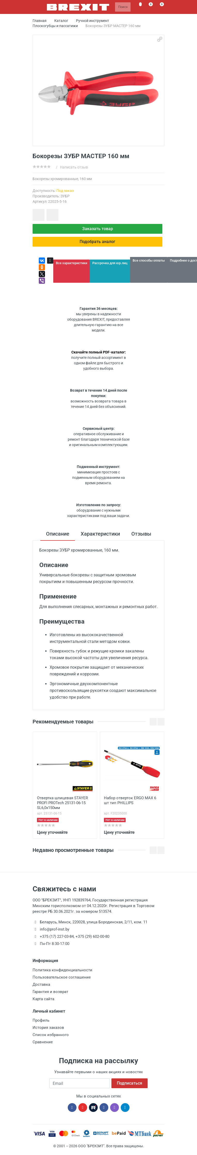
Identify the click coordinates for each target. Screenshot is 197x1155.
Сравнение (43, 1042)
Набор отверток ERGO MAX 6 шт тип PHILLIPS (130, 800)
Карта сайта (43, 999)
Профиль (41, 1020)
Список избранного (51, 1034)
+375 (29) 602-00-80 (92, 936)
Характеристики (100, 534)
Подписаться (129, 1083)
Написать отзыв (74, 167)
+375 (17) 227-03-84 (57, 936)
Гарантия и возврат (50, 991)
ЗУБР (65, 196)
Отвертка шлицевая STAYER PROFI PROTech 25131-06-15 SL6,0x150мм (62, 803)
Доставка (41, 984)
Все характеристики (71, 263)
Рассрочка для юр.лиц (109, 263)
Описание (57, 534)
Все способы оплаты (149, 260)
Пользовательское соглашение (62, 977)
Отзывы (141, 534)
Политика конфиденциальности (62, 970)
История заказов (48, 1027)
